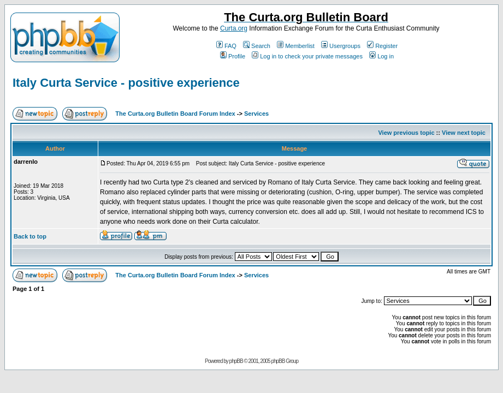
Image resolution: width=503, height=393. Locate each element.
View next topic (464, 132)
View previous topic (406, 132)
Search (256, 46)
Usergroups (340, 46)
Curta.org (233, 28)
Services (256, 113)
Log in (381, 56)
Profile (232, 56)
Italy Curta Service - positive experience (126, 83)
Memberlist (296, 46)
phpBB (236, 361)
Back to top (30, 236)
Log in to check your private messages (307, 56)
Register (382, 46)
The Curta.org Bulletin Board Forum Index (175, 113)
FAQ (226, 46)
